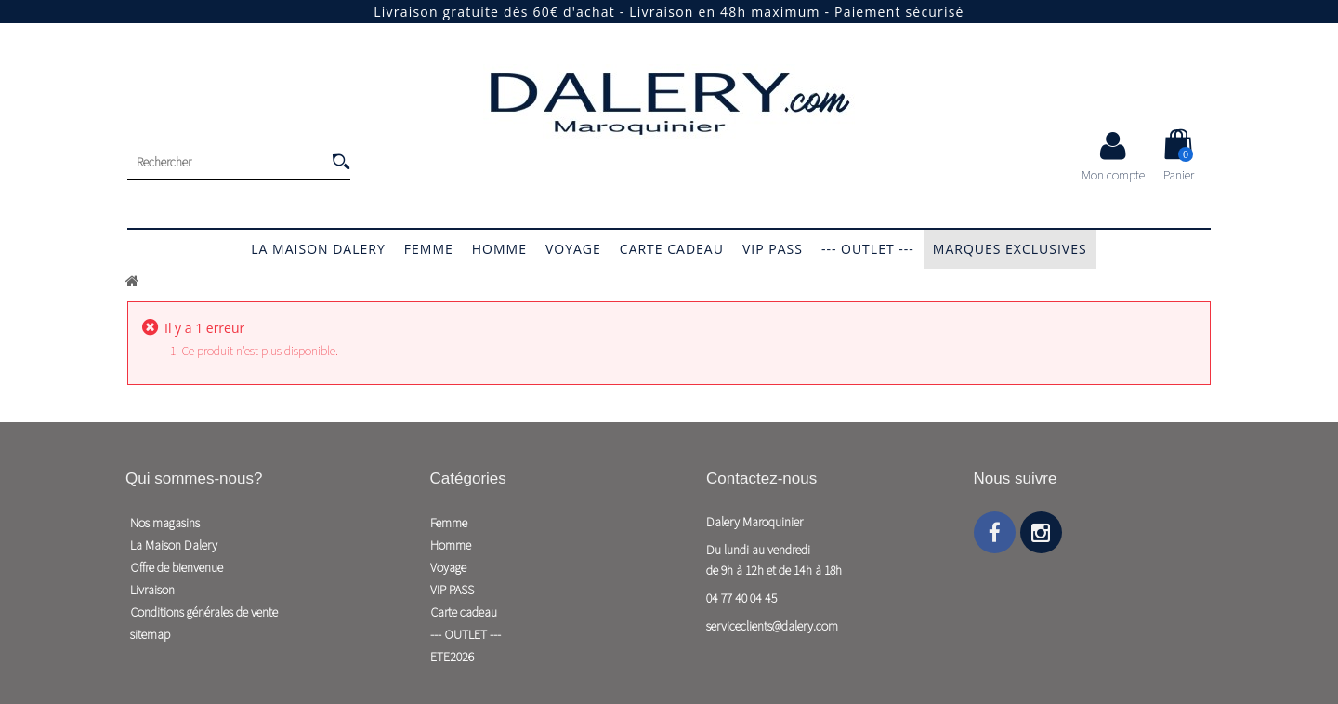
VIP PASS (772, 249)
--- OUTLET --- (867, 249)
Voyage (573, 249)
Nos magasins (165, 522)
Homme (499, 249)
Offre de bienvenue (176, 567)
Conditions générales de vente (204, 612)
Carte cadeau (672, 249)
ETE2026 (452, 656)
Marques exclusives (1010, 249)
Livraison (152, 589)
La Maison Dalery (318, 249)
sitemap (150, 634)
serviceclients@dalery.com (772, 626)
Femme (428, 249)
